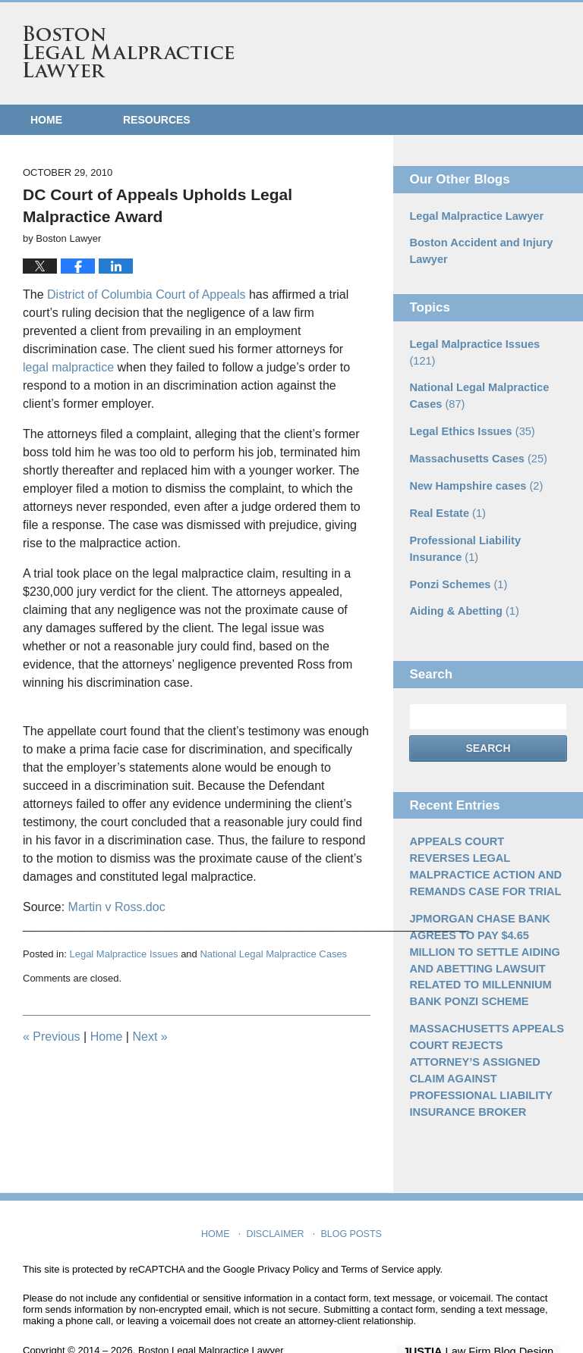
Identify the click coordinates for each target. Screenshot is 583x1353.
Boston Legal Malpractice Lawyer (129, 51)
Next (149, 1036)
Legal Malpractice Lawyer (473, 216)
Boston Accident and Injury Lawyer (478, 250)
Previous (51, 1036)
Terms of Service (377, 1232)
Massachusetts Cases (475, 437)
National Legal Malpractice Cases (273, 954)
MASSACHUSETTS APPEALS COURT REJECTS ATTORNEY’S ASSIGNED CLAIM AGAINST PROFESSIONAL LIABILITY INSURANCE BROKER (483, 1036)
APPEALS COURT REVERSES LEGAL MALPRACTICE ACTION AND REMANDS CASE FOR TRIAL (487, 839)
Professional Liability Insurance (462, 525)
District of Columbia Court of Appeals (146, 294)
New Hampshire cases (473, 464)
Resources (157, 120)
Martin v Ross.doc (116, 906)
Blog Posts (350, 1193)
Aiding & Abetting (462, 586)
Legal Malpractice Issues (123, 954)
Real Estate (446, 490)
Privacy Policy (288, 1232)
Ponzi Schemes (456, 559)
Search (487, 722)
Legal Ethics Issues (469, 411)
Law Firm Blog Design (487, 1314)
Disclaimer (276, 1193)
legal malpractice (68, 367)
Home (46, 120)
